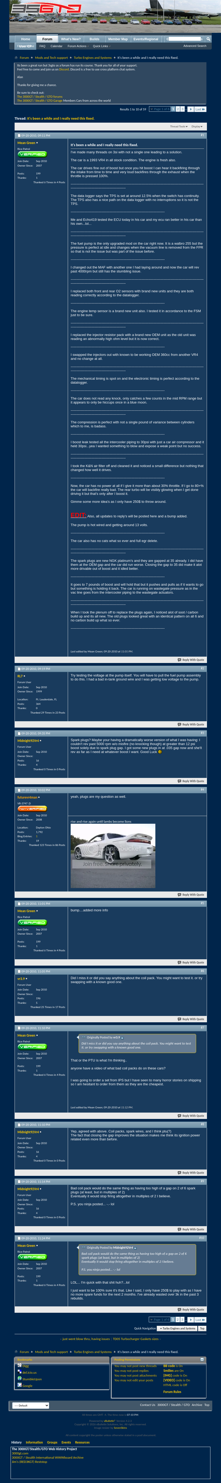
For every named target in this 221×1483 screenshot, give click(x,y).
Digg (25, 1366)
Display (196, 126)
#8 (202, 1124)
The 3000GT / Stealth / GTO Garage (39, 100)
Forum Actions (77, 46)
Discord (64, 69)
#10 (201, 1238)
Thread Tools (177, 126)
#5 (202, 903)
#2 (202, 668)
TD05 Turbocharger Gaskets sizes (136, 1339)
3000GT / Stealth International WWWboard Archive (48, 1457)
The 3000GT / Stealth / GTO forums (39, 96)
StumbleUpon (32, 1379)
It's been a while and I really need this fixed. (60, 118)
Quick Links (100, 46)
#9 (202, 1181)
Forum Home (25, 46)
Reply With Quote (191, 660)
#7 (202, 1027)
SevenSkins (120, 1428)
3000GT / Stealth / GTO (173, 1405)
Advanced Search (194, 45)
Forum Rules (172, 1392)
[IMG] (168, 1375)
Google (27, 1386)
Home (25, 39)
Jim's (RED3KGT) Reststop (29, 1462)
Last (200, 109)
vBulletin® (110, 1421)
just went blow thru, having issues (86, 1339)
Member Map (118, 39)
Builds (95, 39)
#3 (202, 733)
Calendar (56, 46)
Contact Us (147, 1405)
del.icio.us (29, 1372)
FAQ (42, 46)
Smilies (169, 1371)
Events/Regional (146, 39)
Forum (47, 39)
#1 (202, 135)
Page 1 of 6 (161, 109)
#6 (202, 971)
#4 (202, 789)
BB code (169, 1366)
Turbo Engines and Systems (93, 58)
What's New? (71, 39)
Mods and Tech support (51, 58)
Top (202, 1328)
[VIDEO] (169, 1380)
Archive (197, 1405)
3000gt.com (20, 1453)
